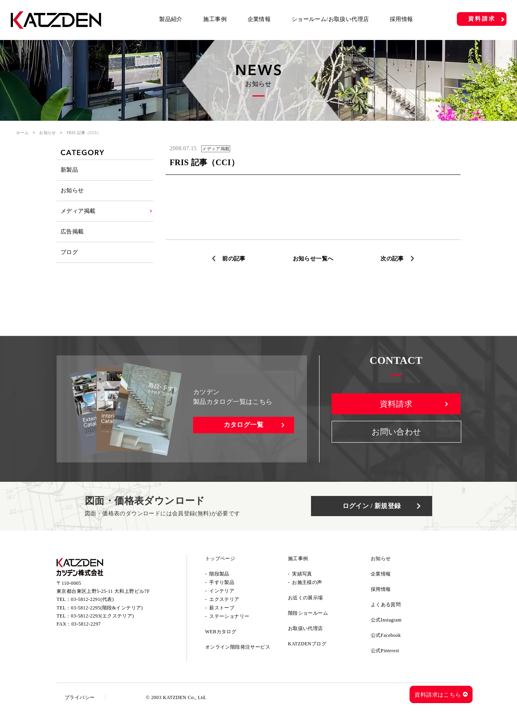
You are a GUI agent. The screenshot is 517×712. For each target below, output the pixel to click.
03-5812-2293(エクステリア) (102, 616)
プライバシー (80, 697)
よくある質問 (386, 604)
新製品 (69, 170)
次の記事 (392, 259)
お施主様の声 (307, 582)
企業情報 (259, 19)
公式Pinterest (385, 650)
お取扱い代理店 (305, 628)
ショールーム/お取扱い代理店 (330, 19)
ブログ (69, 252)
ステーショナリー (229, 616)
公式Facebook (386, 635)
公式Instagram (386, 620)
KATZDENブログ (307, 644)
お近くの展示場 (305, 598)
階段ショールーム (308, 613)
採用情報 (401, 19)
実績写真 (302, 574)
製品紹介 (171, 19)
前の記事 (234, 259)
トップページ (220, 558)
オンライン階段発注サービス (237, 647)
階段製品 (219, 574)
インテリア (221, 591)
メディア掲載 (78, 211)
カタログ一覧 (243, 424)
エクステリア (224, 599)
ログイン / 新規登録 (372, 505)
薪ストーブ (221, 608)
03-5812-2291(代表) (92, 599)
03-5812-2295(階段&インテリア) (107, 608)
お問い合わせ (396, 431)
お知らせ (47, 132)
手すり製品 (221, 582)
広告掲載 (72, 232)
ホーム (22, 132)
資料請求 (481, 19)
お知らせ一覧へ (313, 259)
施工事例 (215, 19)
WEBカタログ (220, 631)
